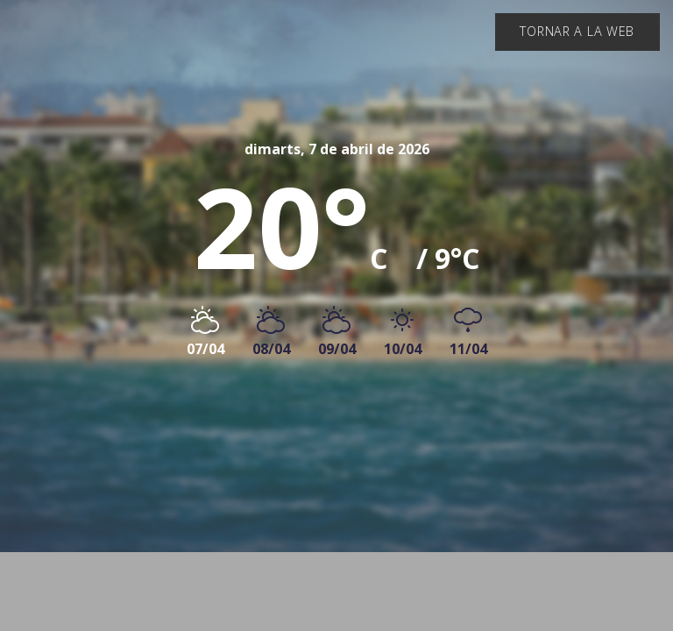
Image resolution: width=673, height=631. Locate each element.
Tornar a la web (577, 31)
